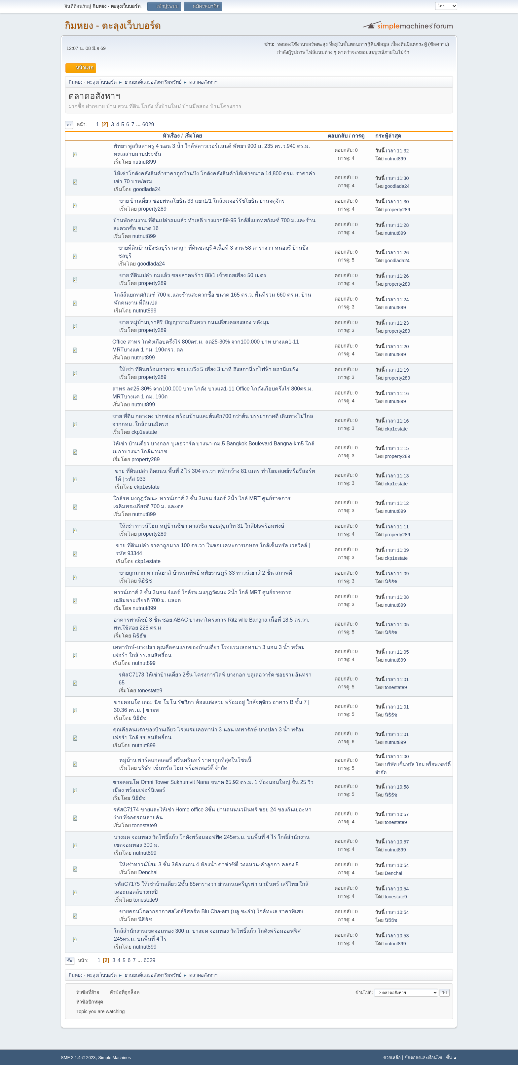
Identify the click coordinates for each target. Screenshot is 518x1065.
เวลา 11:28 (392, 225)
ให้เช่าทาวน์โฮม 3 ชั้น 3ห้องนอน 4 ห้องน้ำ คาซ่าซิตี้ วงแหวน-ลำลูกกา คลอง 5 (209, 864)
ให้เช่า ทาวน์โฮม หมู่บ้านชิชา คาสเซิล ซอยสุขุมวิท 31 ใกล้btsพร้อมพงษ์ (201, 526)
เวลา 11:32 (392, 150)
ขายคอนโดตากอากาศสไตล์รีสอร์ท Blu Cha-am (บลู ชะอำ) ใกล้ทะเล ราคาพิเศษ (211, 911)
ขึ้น (69, 961)
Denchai (148, 872)
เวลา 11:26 (392, 252)
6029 (148, 124)
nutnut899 (144, 162)
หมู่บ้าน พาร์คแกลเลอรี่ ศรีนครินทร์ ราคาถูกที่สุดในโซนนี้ (185, 760)
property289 (152, 209)
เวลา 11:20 (392, 346)
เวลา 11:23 (392, 323)
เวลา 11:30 (392, 178)
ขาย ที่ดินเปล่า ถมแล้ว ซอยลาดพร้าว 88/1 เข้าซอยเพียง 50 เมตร (192, 275)
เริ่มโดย (193, 136)
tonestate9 (150, 690)
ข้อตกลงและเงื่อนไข (423, 1057)
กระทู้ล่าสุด (391, 136)
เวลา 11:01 (392, 679)
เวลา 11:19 (392, 370)
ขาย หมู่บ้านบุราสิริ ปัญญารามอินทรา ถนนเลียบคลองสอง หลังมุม (194, 322)
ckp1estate (144, 432)
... (139, 124)
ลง (69, 125)
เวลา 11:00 (392, 756)
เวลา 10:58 (392, 787)
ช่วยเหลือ (392, 1057)
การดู (358, 136)
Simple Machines (114, 1057)
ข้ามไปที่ (363, 992)
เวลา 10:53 (392, 935)
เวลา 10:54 (392, 865)
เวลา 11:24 (392, 299)
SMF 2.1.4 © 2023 (78, 1057)
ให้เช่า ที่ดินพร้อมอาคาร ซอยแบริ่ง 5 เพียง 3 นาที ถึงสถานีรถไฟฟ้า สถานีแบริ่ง (208, 369)
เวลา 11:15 (392, 448)
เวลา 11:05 (392, 624)
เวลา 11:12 (392, 503)
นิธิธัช (145, 581)
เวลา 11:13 (392, 475)
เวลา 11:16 (392, 393)
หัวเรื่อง (171, 136)
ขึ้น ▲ (451, 1057)
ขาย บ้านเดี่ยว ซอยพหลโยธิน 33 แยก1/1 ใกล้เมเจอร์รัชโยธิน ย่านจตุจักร (202, 201)
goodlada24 (147, 189)
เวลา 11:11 (392, 526)
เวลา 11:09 (392, 550)
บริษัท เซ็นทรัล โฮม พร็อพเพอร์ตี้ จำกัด (182, 768)
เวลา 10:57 (392, 814)
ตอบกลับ (338, 136)
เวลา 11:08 (392, 597)
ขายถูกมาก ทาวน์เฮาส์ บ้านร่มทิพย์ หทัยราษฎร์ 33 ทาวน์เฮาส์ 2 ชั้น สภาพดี (205, 573)
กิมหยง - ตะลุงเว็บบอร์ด (113, 25)
